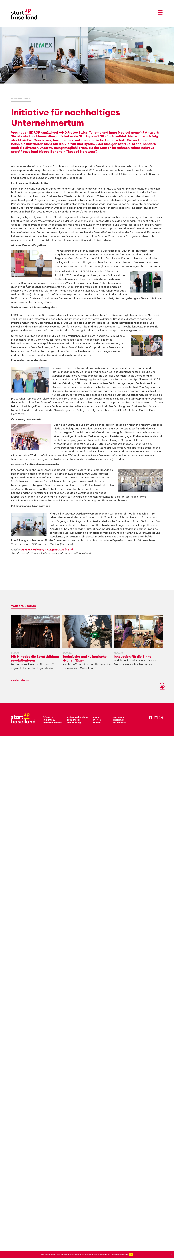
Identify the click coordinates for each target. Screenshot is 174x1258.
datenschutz (119, 722)
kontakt (97, 722)
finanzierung (74, 722)
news (96, 717)
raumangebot (74, 719)
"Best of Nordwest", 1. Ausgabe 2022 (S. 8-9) (46, 549)
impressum (118, 717)
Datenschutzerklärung (120, 1254)
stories (97, 719)
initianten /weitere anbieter (52, 721)
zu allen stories (20, 680)
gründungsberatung (77, 717)
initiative (48, 717)
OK (131, 1254)
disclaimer (118, 719)
